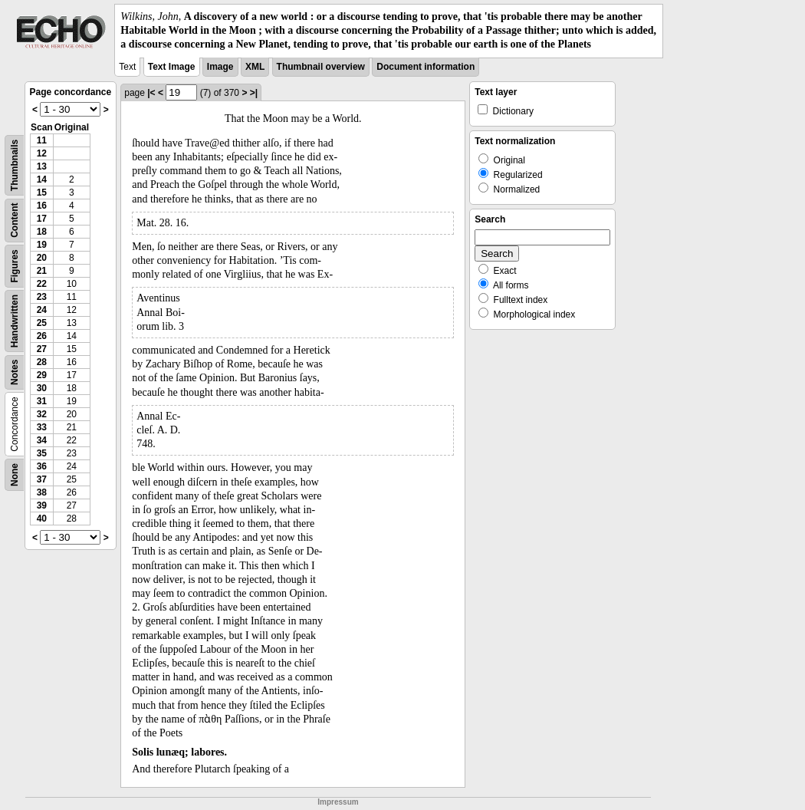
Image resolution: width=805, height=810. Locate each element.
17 (42, 218)
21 (42, 270)
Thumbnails (14, 164)
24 (42, 310)
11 (42, 140)
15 (42, 192)
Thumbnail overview (321, 66)
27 (42, 349)
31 (42, 401)
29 (42, 375)
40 (42, 518)
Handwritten (14, 320)
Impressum (337, 802)
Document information (425, 66)
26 (42, 336)
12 (42, 153)
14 (42, 179)
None (14, 474)
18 (42, 231)
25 (42, 323)
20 (42, 257)
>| (254, 92)
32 (42, 414)
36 (42, 466)
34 (42, 440)
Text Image (172, 66)
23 (42, 296)
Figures (14, 265)
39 (42, 505)
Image (220, 66)
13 (42, 166)
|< (151, 92)
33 (42, 427)
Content (14, 219)
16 (42, 205)
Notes (14, 371)
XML (254, 66)
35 (42, 453)
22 (42, 283)
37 (42, 479)
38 (42, 492)
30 (42, 388)
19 (42, 244)
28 (42, 362)
